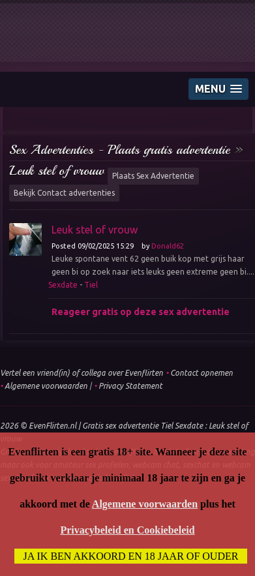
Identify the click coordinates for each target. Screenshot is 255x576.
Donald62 (167, 246)
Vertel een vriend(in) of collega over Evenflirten (81, 373)
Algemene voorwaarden (46, 386)
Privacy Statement (130, 386)
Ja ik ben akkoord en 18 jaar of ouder (131, 556)
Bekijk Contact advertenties (64, 193)
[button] (218, 89)
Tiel (91, 284)
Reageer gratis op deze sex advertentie (141, 312)
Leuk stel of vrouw (56, 170)
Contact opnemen (201, 373)
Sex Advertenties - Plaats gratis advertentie (119, 150)
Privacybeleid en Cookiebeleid (127, 530)
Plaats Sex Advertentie (153, 176)
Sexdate (63, 284)
